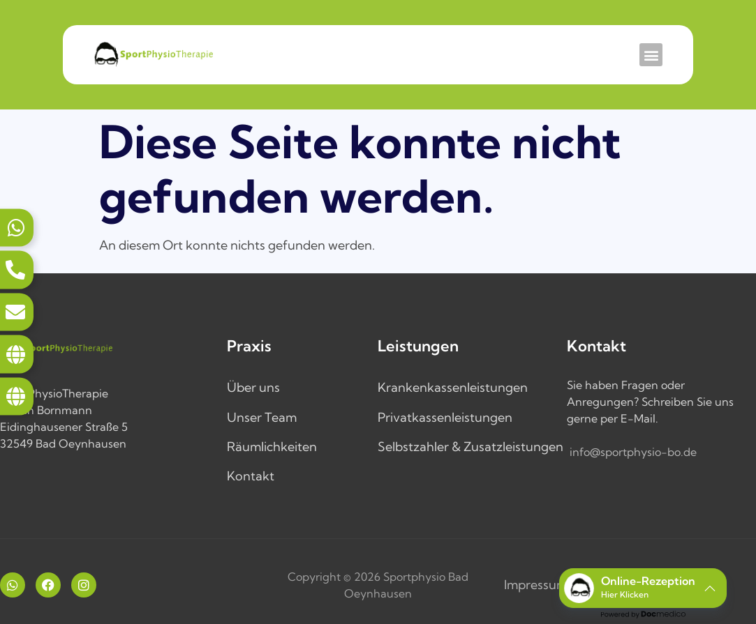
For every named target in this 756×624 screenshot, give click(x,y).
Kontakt (250, 476)
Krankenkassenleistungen (453, 387)
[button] (650, 54)
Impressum (536, 585)
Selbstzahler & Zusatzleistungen (470, 447)
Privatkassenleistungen (445, 417)
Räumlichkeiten (272, 447)
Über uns (253, 387)
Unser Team (262, 417)
